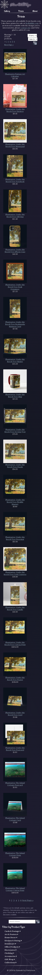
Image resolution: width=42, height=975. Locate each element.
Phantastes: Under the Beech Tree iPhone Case (15, 250)
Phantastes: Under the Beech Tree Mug (15, 395)
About (35, 11)
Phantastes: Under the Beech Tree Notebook (15, 180)
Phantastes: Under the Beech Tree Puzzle (15, 466)
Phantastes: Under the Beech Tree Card (15, 713)
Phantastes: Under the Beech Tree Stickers (15, 110)
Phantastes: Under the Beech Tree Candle (15, 608)
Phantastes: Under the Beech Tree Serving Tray (15, 430)
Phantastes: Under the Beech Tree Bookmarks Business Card (15, 324)
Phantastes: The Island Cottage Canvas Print (15, 889)
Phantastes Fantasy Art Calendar (15, 75)
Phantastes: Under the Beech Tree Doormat (15, 538)
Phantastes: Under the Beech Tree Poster (15, 678)
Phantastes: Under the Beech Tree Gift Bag (15, 215)
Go (38, 921)
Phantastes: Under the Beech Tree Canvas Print (15, 643)
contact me (26, 28)
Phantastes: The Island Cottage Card (15, 819)
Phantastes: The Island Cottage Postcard (15, 784)
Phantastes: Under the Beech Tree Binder (15, 360)
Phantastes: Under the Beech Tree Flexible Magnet (15, 502)
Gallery (7, 11)
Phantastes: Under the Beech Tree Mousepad (15, 145)
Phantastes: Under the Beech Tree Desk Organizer (15, 287)
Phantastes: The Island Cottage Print (15, 854)
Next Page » (9, 45)
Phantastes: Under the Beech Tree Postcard (15, 749)
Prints (21, 11)
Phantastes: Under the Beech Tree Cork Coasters (15, 573)
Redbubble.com (32, 23)
